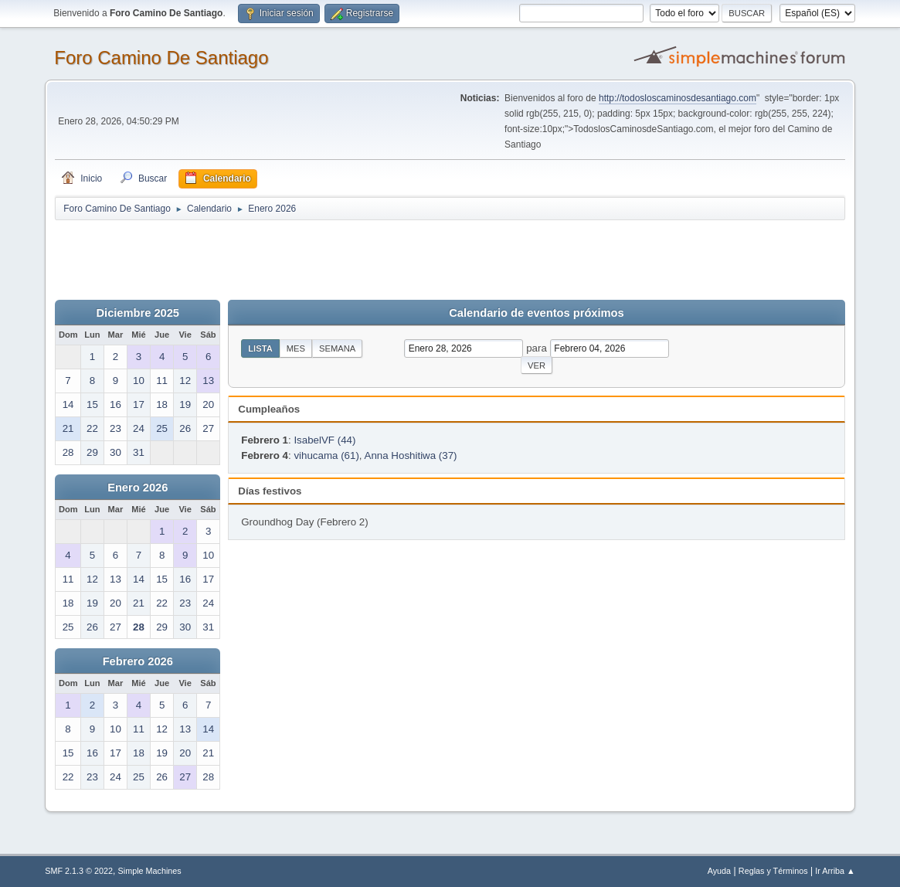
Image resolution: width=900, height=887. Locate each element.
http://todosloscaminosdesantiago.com (677, 98)
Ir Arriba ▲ (834, 870)
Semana (337, 348)
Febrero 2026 (138, 661)
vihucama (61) (326, 455)
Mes (296, 348)
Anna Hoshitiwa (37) (411, 455)
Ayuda (719, 870)
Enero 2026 (137, 487)
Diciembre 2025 (137, 313)
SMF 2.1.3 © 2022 (79, 870)
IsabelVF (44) (324, 440)
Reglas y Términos (773, 870)
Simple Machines (150, 870)
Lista (260, 348)
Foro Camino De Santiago (161, 57)
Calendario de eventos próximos (536, 313)
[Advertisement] (327, 256)
